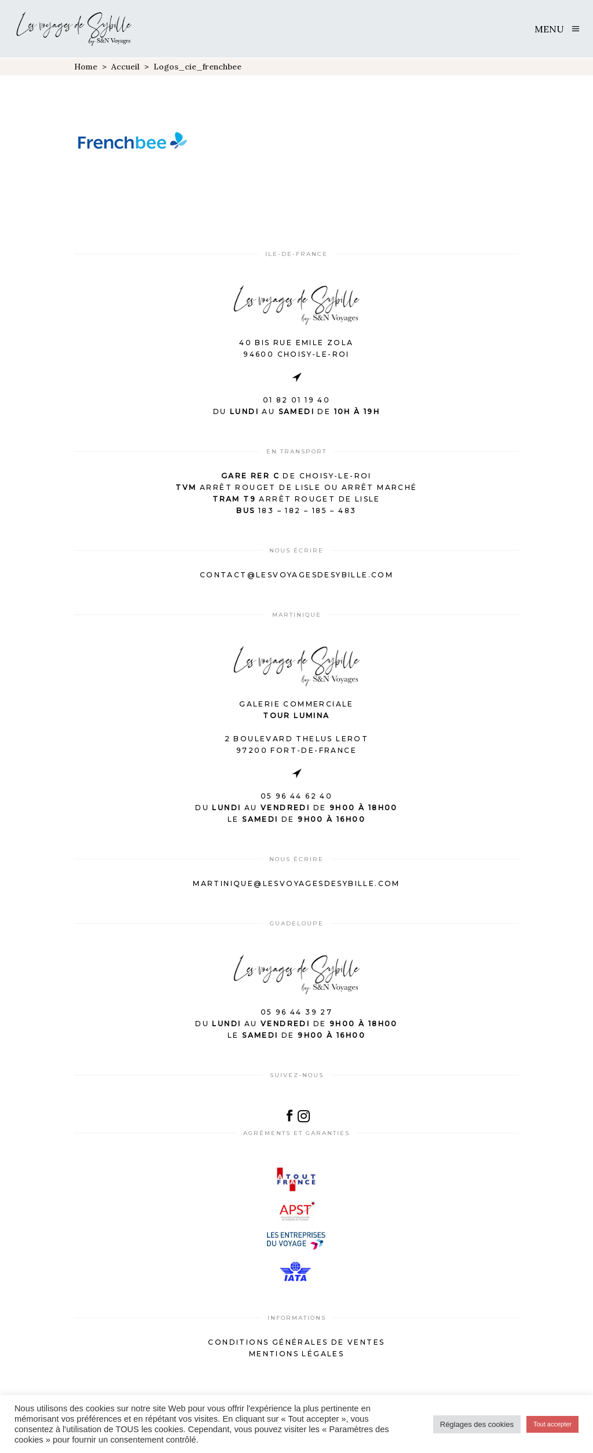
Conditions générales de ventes (296, 1342)
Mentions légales (296, 1353)
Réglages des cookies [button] (477, 1424)
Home (85, 66)
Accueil (125, 66)
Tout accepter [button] (552, 1424)
